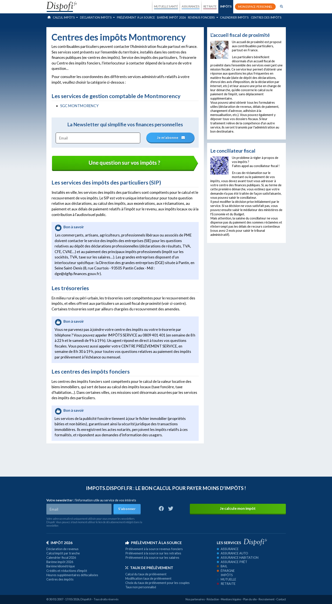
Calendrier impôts (234, 17)
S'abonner (127, 509)
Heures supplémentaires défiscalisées (72, 575)
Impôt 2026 (59, 542)
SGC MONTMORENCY (79, 105)
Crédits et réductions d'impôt (66, 571)
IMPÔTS (225, 6)
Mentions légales (231, 599)
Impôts (225, 575)
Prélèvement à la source (136, 17)
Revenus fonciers (202, 17)
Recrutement (266, 599)
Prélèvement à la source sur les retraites (153, 553)
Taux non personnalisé (140, 587)
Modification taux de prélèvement (148, 578)
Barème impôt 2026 (171, 17)
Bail (222, 566)
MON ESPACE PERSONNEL (255, 6)
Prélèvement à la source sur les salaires (152, 557)
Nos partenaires (195, 599)
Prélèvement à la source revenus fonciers (154, 549)
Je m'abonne (170, 137)
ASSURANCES (191, 6)
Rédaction (213, 599)
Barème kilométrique (60, 566)
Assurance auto (232, 553)
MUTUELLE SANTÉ (166, 6)
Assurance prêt (232, 562)
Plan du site (250, 599)
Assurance (228, 549)
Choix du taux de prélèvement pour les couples (157, 583)
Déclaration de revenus (62, 549)
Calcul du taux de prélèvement (146, 574)
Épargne (226, 571)
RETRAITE (210, 6)
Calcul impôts (64, 17)
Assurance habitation (237, 557)
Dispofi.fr (86, 599)
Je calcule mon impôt (238, 508)
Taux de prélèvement (149, 567)
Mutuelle (226, 579)
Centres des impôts (266, 17)
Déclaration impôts (96, 17)
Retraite (226, 583)
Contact (281, 599)
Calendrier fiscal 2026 (61, 557)
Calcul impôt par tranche (63, 553)
